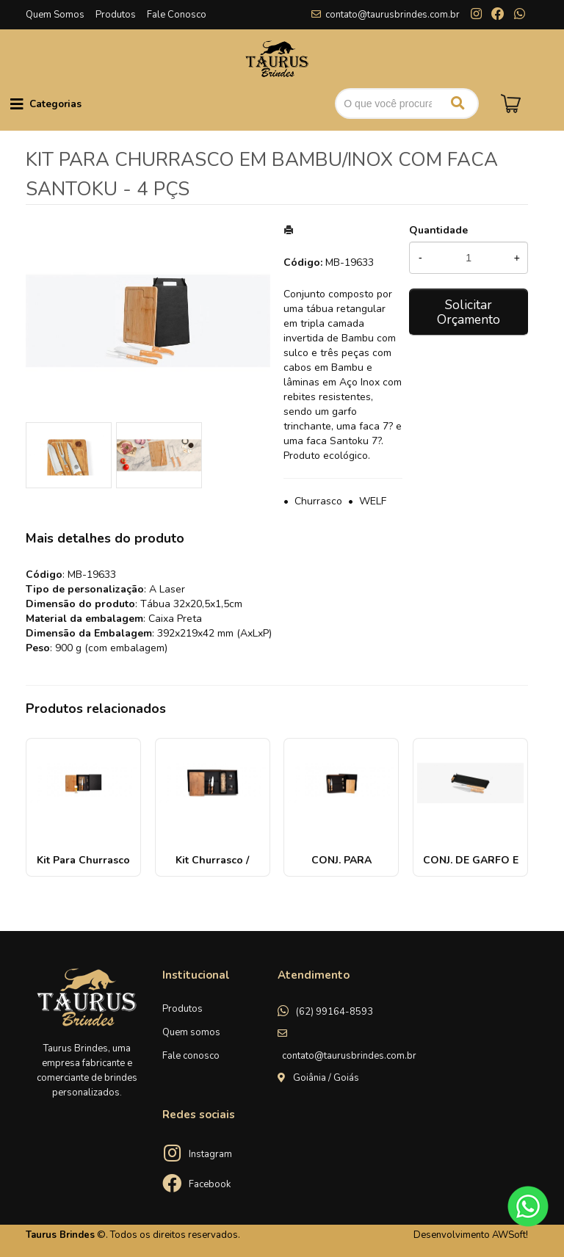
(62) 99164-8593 (334, 1011)
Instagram (210, 1154)
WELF (372, 501)
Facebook (210, 1184)
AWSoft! (510, 1235)
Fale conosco (191, 1055)
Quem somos (191, 1032)
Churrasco (318, 501)
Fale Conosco (176, 14)
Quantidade (438, 230)
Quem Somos (55, 14)
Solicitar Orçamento (468, 312)
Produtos (115, 14)
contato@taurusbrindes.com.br (392, 14)
